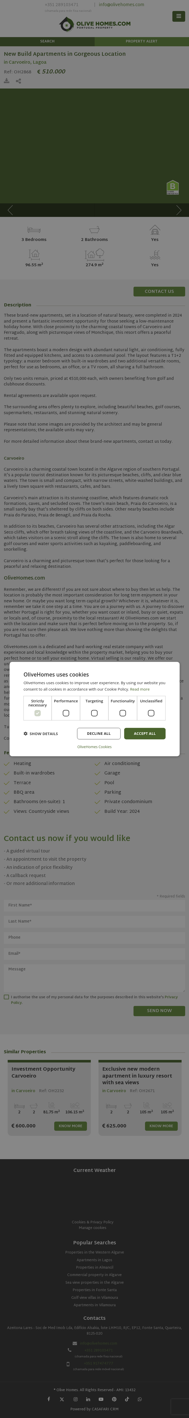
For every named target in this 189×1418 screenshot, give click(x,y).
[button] (41, 733)
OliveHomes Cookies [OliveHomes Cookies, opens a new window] (94, 746)
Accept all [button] (145, 733)
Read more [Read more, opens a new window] (140, 689)
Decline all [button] (98, 733)
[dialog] (94, 709)
